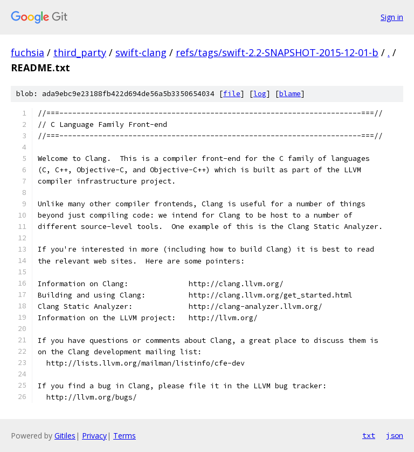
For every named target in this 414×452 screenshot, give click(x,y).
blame (290, 93)
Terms (124, 435)
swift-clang (141, 52)
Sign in (392, 17)
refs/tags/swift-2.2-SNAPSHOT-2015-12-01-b (277, 52)
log (259, 93)
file (231, 93)
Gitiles (64, 435)
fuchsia (27, 52)
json (394, 435)
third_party (79, 52)
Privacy (94, 435)
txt (368, 435)
